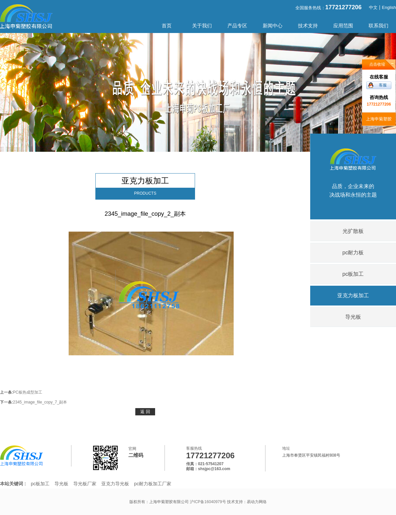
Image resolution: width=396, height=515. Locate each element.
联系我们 (378, 25)
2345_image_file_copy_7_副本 (40, 402)
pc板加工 (353, 274)
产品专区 (237, 25)
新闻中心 (272, 25)
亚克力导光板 (115, 483)
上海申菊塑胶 (379, 118)
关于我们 (202, 25)
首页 (167, 25)
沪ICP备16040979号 (208, 501)
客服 (383, 85)
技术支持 (308, 25)
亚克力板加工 (353, 295)
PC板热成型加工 (27, 392)
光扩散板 (353, 231)
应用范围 (343, 25)
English (389, 7)
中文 (373, 7)
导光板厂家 (84, 483)
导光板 (353, 317)
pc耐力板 (353, 252)
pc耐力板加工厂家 (152, 483)
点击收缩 (377, 64)
